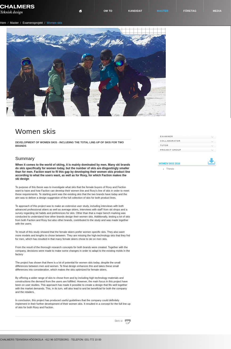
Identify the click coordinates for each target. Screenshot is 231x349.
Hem (3, 23)
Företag (189, 10)
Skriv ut (118, 321)
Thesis (170, 168)
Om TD (108, 10)
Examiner (166, 136)
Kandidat (135, 10)
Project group (170, 150)
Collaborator (170, 141)
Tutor (164, 145)
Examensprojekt (33, 23)
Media (217, 10)
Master (162, 10)
